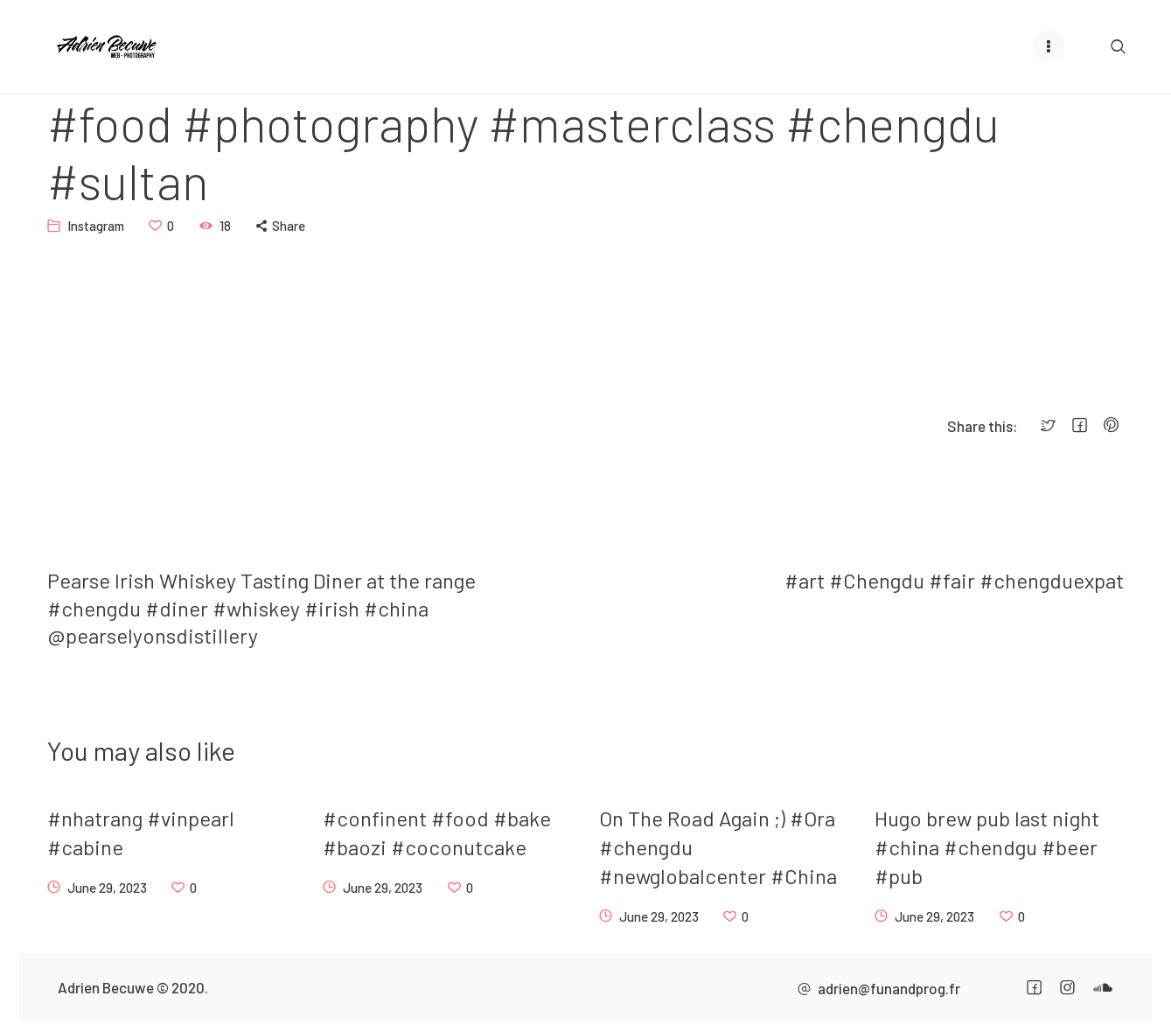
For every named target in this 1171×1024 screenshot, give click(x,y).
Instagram (95, 225)
